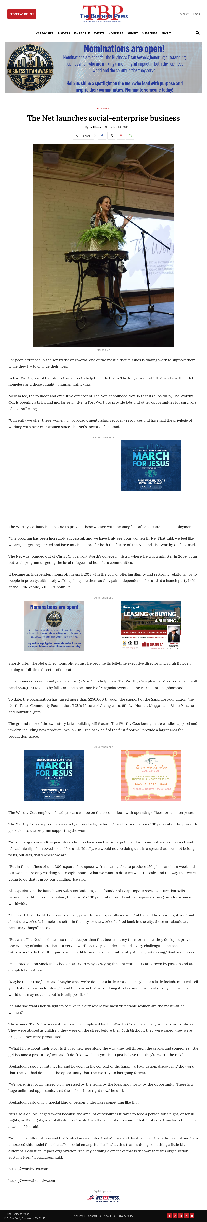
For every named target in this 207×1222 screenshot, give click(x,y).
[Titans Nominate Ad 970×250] (103, 67)
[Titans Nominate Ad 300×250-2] (54, 626)
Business (103, 108)
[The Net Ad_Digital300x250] (150, 775)
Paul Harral (95, 127)
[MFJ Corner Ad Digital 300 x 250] (150, 465)
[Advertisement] (54, 477)
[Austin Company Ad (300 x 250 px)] (150, 626)
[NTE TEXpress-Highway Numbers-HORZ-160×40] (103, 1198)
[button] (196, 33)
